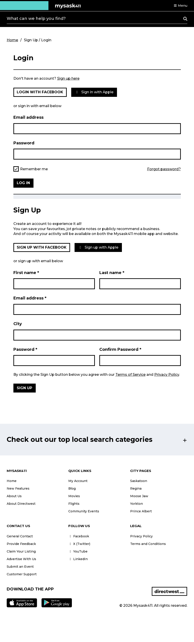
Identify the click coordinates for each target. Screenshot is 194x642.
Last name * (111, 272)
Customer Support (22, 574)
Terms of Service (130, 374)
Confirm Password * (120, 349)
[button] (180, 5)
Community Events (83, 511)
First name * (26, 272)
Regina (136, 488)
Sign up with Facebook (42, 247)
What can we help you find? (36, 18)
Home (12, 40)
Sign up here (68, 78)
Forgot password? (164, 169)
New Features (18, 488)
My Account (78, 481)
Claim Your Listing (21, 551)
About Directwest (21, 504)
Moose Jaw (139, 496)
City (17, 323)
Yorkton (136, 504)
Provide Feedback (21, 544)
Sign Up (24, 388)
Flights (73, 504)
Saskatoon (138, 481)
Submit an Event (20, 567)
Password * (25, 349)
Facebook (78, 536)
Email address (28, 117)
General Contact (20, 536)
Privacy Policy (166, 374)
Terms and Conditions (148, 544)
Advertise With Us (21, 559)
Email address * (29, 298)
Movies (74, 496)
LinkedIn (78, 559)
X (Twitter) (79, 544)
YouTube (78, 551)
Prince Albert (141, 511)
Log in (23, 183)
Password (23, 143)
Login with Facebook (40, 92)
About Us (14, 496)
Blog (72, 488)
